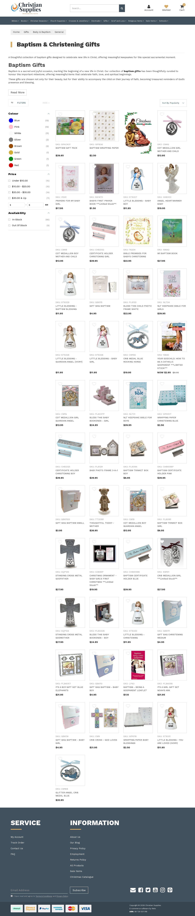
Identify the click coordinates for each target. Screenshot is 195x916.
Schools (163, 21)
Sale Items (151, 21)
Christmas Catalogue (81, 877)
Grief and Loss (118, 21)
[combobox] (94, 8)
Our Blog (75, 842)
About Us (75, 837)
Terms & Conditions (44, 896)
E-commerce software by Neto (142, 909)
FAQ (13, 854)
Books (24, 21)
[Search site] (122, 8)
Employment (77, 854)
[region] (29, 453)
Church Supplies (58, 21)
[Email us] (133, 889)
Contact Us (17, 848)
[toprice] (36, 205)
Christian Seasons (39, 21)
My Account (17, 837)
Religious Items (136, 21)
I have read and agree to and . (39, 896)
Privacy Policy (77, 848)
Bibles (15, 21)
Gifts (106, 21)
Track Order (17, 842)
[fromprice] (17, 205)
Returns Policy (78, 859)
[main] (121, 459)
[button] (173, 103)
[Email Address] (39, 890)
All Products (77, 865)
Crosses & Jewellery (79, 21)
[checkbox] (28, 120)
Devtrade (96, 21)
